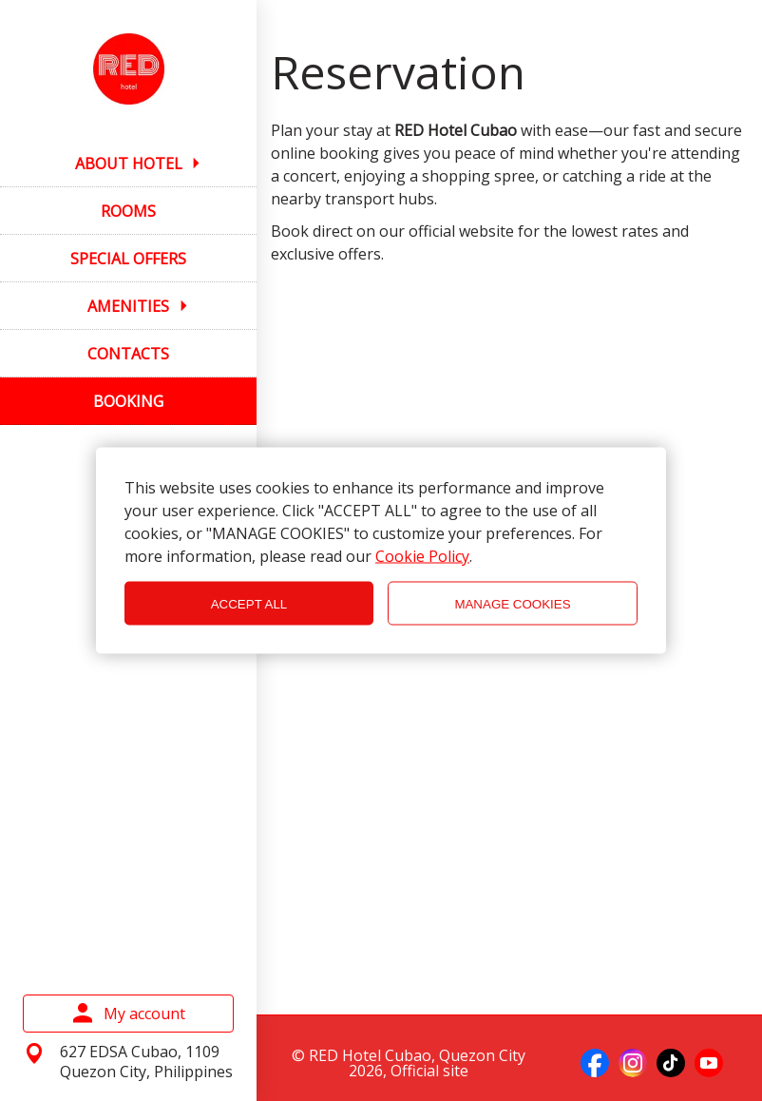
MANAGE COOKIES (512, 603)
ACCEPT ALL (249, 603)
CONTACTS (128, 353)
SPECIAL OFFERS (128, 258)
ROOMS (128, 211)
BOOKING (128, 401)
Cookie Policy (422, 556)
